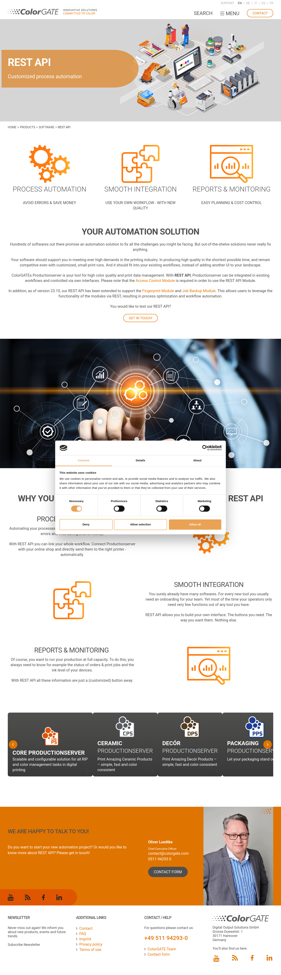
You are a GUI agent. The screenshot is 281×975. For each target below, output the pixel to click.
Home (12, 127)
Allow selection (140, 524)
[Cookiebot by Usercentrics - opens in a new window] (205, 448)
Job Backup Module (199, 291)
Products (27, 127)
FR (271, 3)
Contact (260, 13)
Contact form (159, 954)
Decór (171, 743)
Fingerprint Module (158, 291)
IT (255, 3)
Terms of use (90, 949)
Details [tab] (140, 460)
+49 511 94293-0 (166, 938)
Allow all (195, 524)
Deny (85, 524)
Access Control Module (155, 280)
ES (263, 3)
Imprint (85, 939)
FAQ (82, 933)
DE (248, 3)
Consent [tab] (83, 460)
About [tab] (197, 460)
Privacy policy (90, 944)
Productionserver (190, 750)
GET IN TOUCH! (140, 318)
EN (240, 3)
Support (227, 3)
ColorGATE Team (162, 949)
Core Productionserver (49, 752)
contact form (168, 872)
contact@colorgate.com (168, 853)
